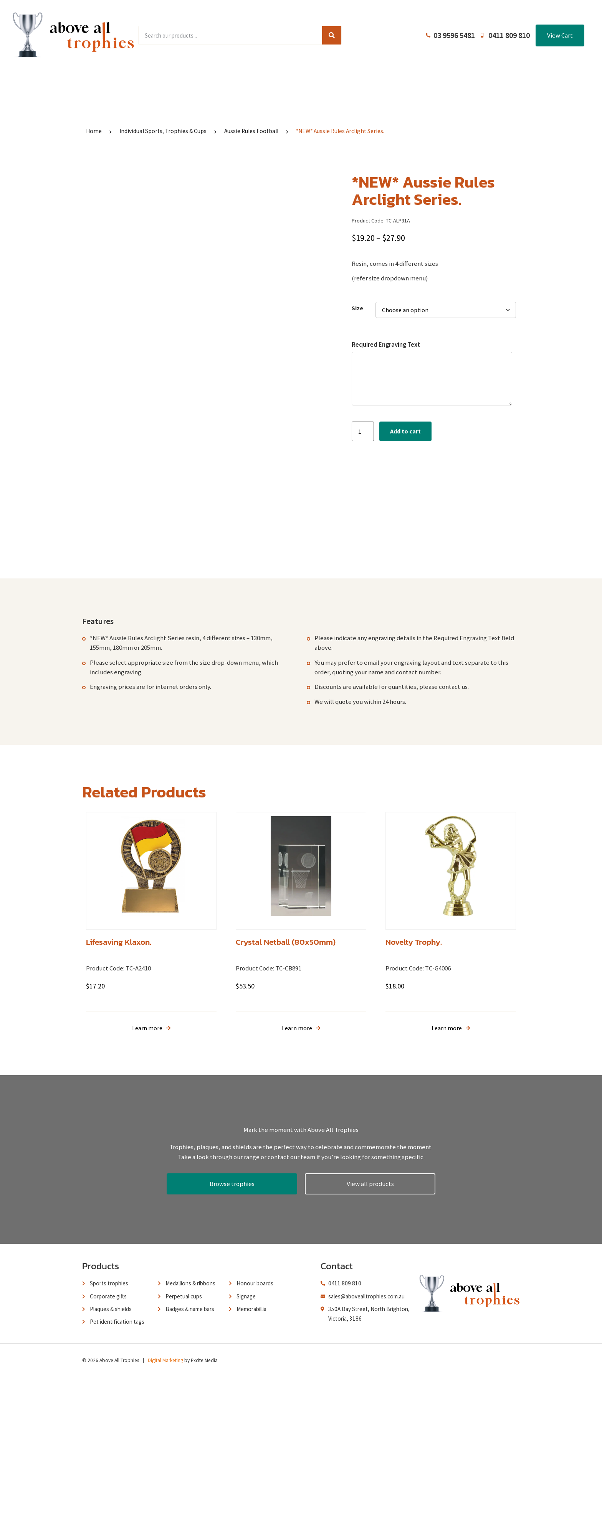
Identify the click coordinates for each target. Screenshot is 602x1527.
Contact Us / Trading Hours (474, 82)
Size (357, 308)
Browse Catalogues (236, 82)
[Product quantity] (363, 431)
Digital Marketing (165, 1510)
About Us (305, 82)
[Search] (331, 35)
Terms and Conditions (378, 82)
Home (99, 82)
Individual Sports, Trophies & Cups (163, 131)
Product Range (158, 82)
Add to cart (405, 431)
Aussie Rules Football (251, 131)
